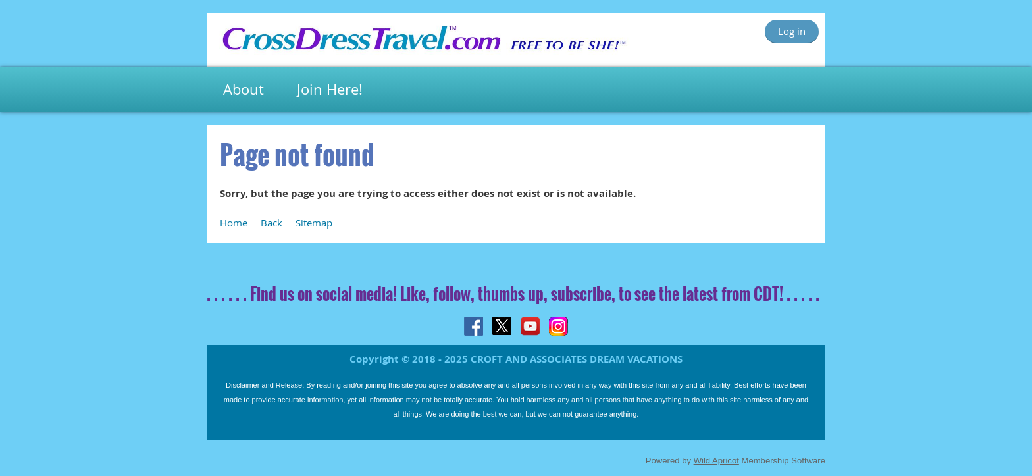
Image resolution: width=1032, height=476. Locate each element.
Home (233, 222)
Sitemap (314, 222)
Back (271, 222)
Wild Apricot (716, 460)
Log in (792, 31)
